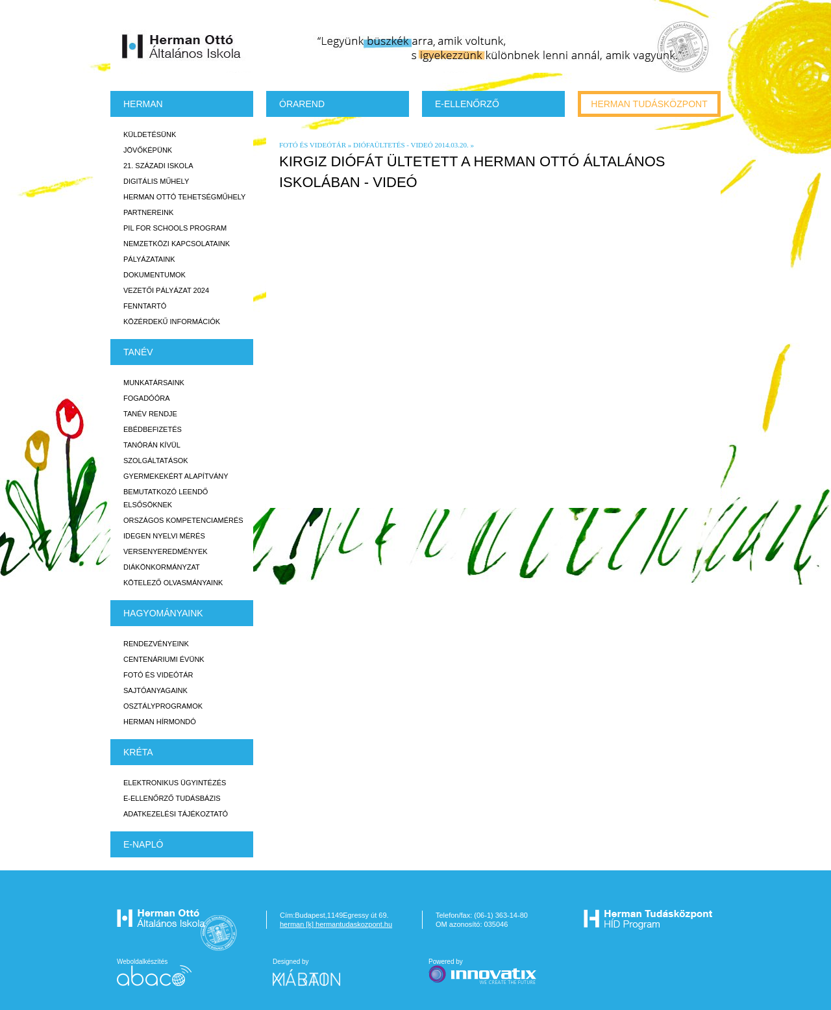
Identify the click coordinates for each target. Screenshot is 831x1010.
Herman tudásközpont (649, 104)
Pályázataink (149, 259)
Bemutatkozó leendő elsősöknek (165, 498)
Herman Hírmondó (159, 722)
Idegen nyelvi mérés (164, 536)
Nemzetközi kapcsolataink (176, 243)
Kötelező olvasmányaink (173, 583)
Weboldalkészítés (154, 972)
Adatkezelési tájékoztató (175, 814)
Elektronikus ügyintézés (174, 783)
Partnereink (148, 212)
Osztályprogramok (163, 706)
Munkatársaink (153, 382)
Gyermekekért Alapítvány (176, 476)
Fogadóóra (146, 398)
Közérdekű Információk (171, 321)
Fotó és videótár (158, 675)
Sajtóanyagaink (155, 690)
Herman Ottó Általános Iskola (181, 46)
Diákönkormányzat (161, 567)
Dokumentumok (154, 275)
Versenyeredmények (165, 551)
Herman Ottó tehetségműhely (184, 197)
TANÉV (138, 352)
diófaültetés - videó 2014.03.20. (411, 145)
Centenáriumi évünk (164, 659)
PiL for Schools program (175, 228)
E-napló (143, 844)
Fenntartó (144, 306)
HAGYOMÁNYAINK (163, 613)
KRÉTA (138, 752)
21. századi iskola (158, 166)
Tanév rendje (150, 414)
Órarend (302, 104)
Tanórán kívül (151, 445)
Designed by (314, 972)
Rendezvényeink (156, 644)
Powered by (483, 972)
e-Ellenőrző (467, 104)
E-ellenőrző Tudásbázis (172, 798)
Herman (143, 104)
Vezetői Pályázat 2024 (166, 290)
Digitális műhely (156, 181)
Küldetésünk (149, 134)
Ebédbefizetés (152, 429)
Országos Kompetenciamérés (183, 520)
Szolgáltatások (155, 460)
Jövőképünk (147, 150)
